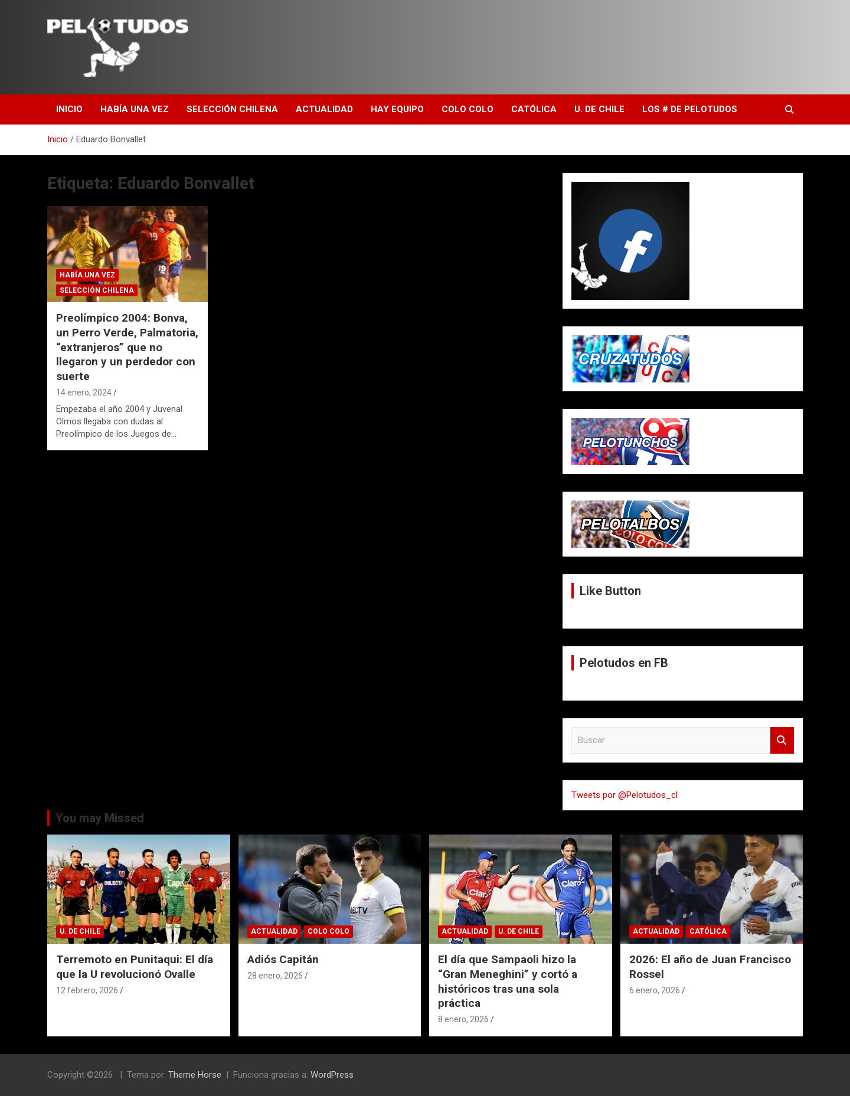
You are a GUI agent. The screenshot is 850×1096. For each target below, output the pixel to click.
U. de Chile (599, 109)
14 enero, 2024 (84, 392)
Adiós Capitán (283, 959)
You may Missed (99, 818)
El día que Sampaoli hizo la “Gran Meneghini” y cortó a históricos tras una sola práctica (507, 981)
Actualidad (324, 109)
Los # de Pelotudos (689, 109)
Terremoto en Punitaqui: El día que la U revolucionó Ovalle (134, 967)
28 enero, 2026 (275, 975)
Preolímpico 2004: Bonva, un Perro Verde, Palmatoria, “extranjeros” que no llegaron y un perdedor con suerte (127, 347)
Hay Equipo (397, 109)
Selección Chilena (232, 109)
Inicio (69, 109)
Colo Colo (467, 109)
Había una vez (134, 109)
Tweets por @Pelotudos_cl (624, 795)
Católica (534, 109)
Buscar (782, 740)
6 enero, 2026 (654, 990)
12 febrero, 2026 (87, 990)
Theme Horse (194, 1074)
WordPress (332, 1074)
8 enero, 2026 (463, 1019)
